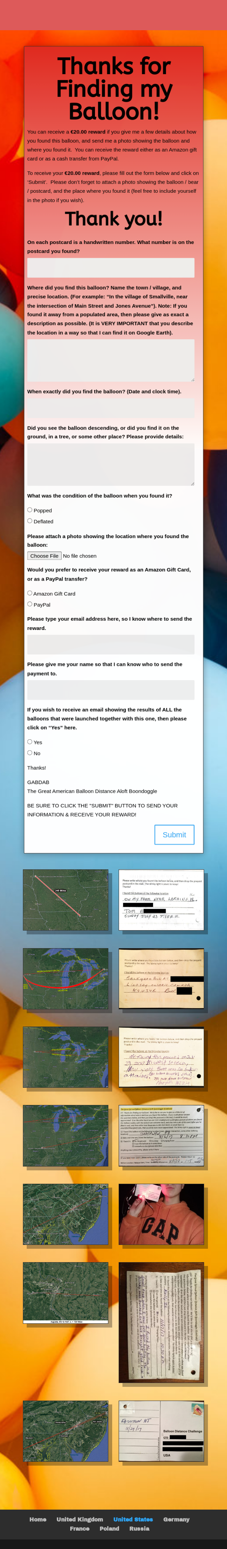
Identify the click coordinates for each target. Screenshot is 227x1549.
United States (133, 1520)
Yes (33, 745)
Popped (38, 511)
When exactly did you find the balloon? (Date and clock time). (104, 391)
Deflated (39, 522)
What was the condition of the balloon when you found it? (99, 496)
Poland (109, 1529)
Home (37, 1520)
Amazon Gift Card (50, 595)
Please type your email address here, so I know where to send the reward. (109, 625)
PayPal (37, 606)
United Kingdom (79, 1520)
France (79, 1529)
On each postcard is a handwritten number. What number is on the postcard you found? (110, 244)
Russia (139, 1529)
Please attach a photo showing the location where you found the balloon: (107, 541)
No (32, 756)
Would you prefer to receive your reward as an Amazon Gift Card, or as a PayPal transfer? (108, 575)
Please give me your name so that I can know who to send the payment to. (104, 671)
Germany (176, 1520)
